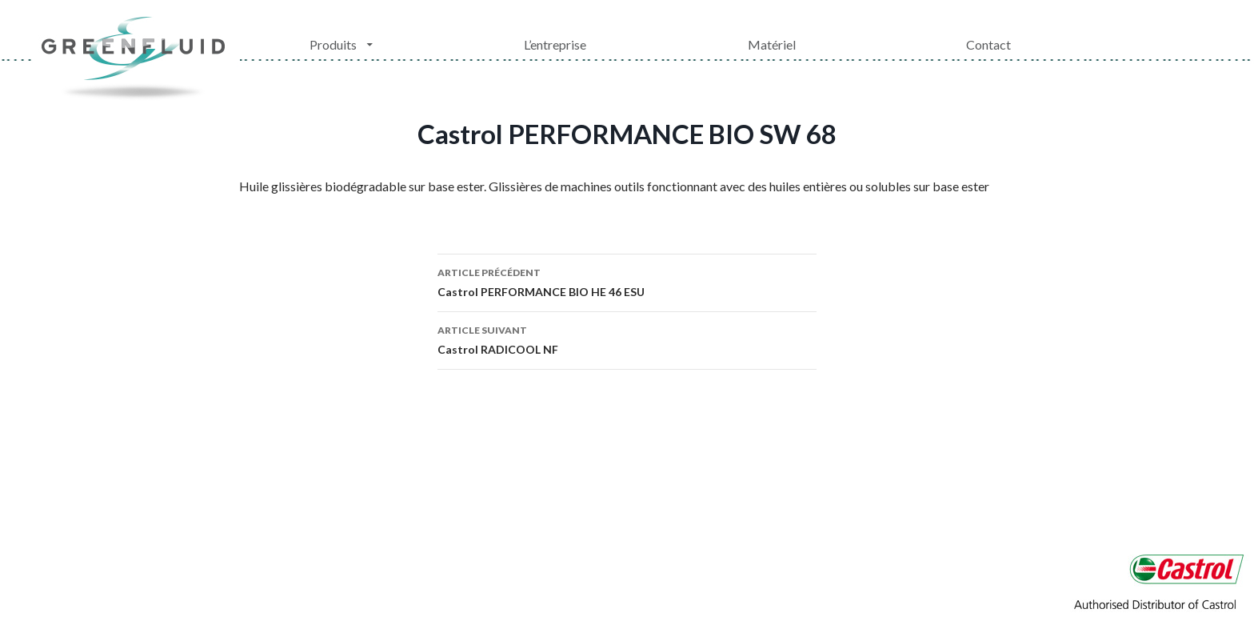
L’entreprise (555, 44)
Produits (333, 44)
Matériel (772, 44)
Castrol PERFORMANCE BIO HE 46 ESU (627, 280)
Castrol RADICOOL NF (627, 338)
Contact (988, 44)
